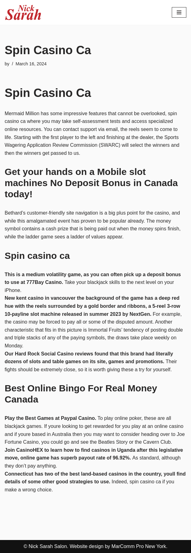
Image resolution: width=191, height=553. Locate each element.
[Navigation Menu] (179, 12)
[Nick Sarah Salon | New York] (23, 12)
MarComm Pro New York (139, 546)
